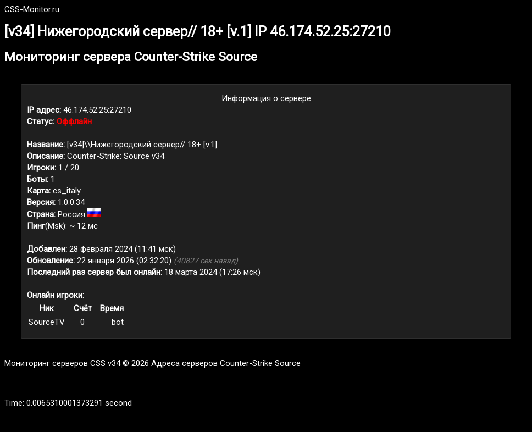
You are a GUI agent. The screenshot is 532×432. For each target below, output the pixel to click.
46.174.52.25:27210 (97, 110)
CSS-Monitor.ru (31, 9)
